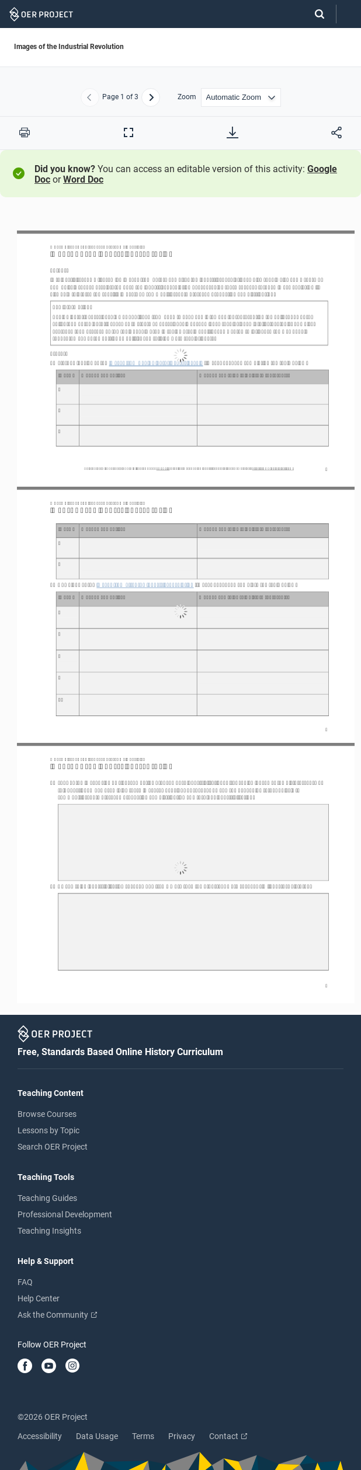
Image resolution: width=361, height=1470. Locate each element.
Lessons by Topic (48, 1130)
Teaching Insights (49, 1230)
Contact (228, 1436)
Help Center (39, 1298)
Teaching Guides (47, 1198)
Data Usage (97, 1436)
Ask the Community (57, 1314)
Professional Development (65, 1214)
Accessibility (40, 1436)
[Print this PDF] (24, 132)
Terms (143, 1436)
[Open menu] (349, 14)
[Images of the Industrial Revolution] (180, 611)
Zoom (187, 97)
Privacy (181, 1436)
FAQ (25, 1282)
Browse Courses (47, 1114)
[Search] (314, 14)
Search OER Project (53, 1146)
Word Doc (83, 179)
